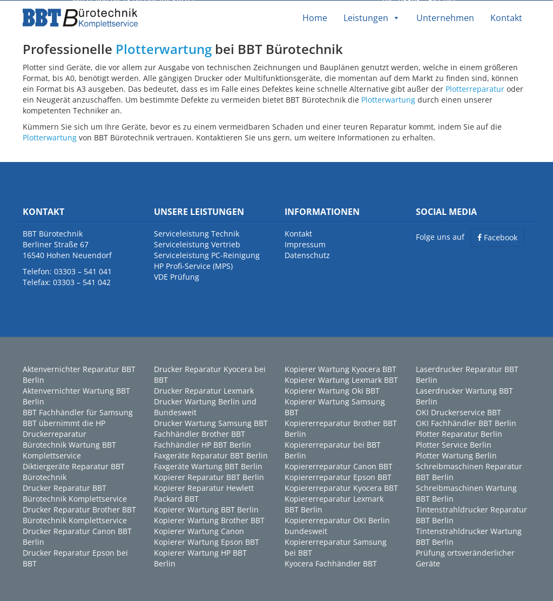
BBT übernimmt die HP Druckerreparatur (64, 427)
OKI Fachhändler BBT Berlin (466, 422)
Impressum (305, 244)
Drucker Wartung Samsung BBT (211, 422)
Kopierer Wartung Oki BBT (332, 390)
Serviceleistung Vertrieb (197, 244)
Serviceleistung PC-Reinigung (207, 254)
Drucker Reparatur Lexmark (204, 390)
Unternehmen (445, 17)
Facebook (497, 237)
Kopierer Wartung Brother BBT (209, 520)
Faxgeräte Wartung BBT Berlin (208, 466)
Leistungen (371, 17)
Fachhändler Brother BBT (199, 433)
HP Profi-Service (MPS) (193, 265)
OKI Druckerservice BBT (458, 412)
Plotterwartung (164, 48)
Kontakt (506, 17)
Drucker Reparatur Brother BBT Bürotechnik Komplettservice (79, 514)
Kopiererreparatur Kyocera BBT (341, 487)
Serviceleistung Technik (196, 233)
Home (314, 17)
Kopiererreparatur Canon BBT (339, 466)
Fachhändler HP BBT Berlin (202, 444)
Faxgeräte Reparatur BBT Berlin (211, 455)
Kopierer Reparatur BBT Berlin (209, 476)
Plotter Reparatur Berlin (459, 433)
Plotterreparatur (475, 88)
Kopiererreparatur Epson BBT (338, 476)
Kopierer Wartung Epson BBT (206, 541)
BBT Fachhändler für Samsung (78, 412)
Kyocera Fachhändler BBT (331, 563)
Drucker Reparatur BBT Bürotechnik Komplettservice (75, 492)
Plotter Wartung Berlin (456, 455)
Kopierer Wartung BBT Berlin (206, 509)
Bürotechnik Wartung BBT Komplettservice (69, 449)
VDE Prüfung (176, 276)
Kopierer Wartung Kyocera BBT (340, 368)
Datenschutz (307, 254)
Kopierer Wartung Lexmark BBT (341, 379)
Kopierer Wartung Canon (199, 530)
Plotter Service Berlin (453, 444)
